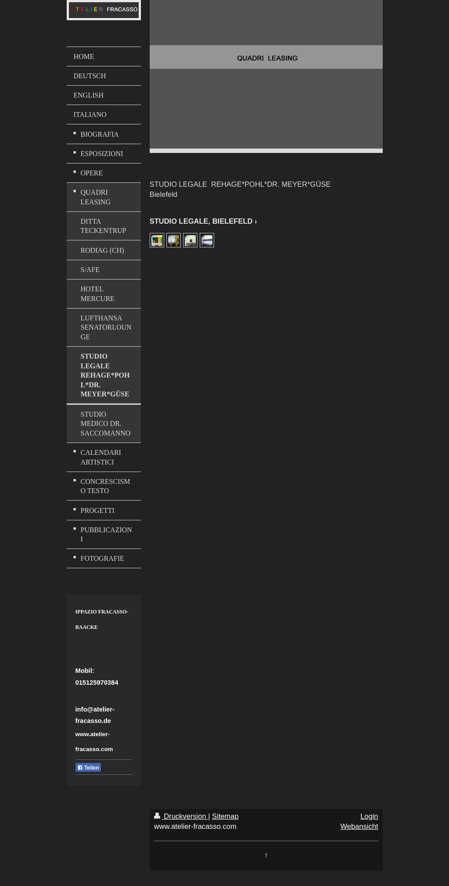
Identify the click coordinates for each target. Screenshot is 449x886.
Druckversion (181, 816)
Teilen (88, 768)
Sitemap (225, 816)
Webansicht (359, 826)
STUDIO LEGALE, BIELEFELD (201, 221)
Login (369, 816)
